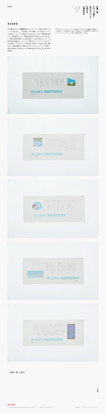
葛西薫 (88, 29)
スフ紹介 (94, 11)
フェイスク (76, 9)
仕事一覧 (97, 9)
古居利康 (93, 29)
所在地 (79, 7)
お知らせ (87, 9)
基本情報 (77, 407)
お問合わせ (83, 10)
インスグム (77, 9)
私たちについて (90, 12)
